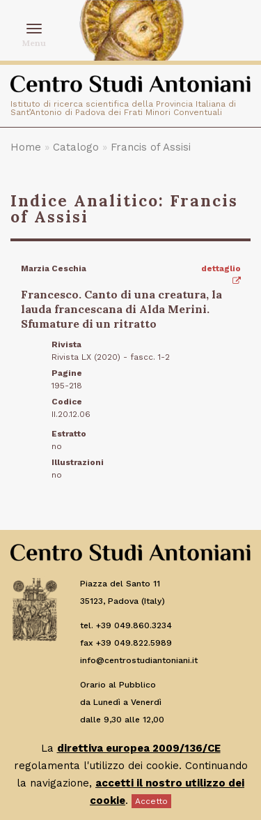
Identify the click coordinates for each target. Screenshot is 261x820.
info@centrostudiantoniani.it (139, 660)
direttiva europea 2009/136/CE (139, 748)
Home (25, 147)
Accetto (151, 801)
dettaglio (221, 274)
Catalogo (76, 147)
